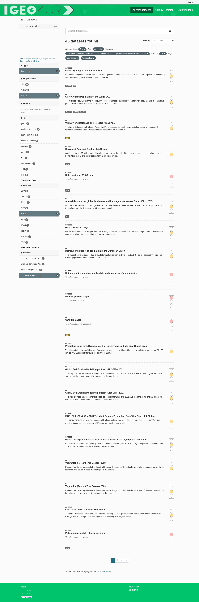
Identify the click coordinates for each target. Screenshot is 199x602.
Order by (146, 41)
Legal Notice (26, 590)
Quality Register (164, 10)
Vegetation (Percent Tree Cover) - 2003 (85, 486)
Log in (190, 2)
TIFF (67, 164)
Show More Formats (30, 247)
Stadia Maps (25, 59)
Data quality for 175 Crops (79, 175)
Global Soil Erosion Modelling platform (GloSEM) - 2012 (94, 369)
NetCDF (69, 112)
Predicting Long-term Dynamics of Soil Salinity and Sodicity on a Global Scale (106, 346)
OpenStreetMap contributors (29, 61)
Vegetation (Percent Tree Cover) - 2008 (85, 463)
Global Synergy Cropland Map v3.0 (83, 70)
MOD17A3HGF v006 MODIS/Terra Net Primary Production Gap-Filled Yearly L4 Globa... (110, 416)
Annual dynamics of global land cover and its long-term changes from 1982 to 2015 (109, 201)
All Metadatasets (142, 10)
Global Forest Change (76, 227)
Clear (55, 26)
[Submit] (170, 31)
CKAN (133, 589)
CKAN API (25, 594)
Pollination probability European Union (85, 533)
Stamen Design (37, 59)
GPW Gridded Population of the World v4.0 (87, 97)
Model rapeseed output (77, 296)
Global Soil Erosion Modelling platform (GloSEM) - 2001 (94, 393)
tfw (75, 86)
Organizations (185, 10)
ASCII (76, 112)
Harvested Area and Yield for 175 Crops (86, 149)
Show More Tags (28, 180)
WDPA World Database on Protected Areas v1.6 (90, 123)
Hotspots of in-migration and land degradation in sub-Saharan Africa (101, 273)
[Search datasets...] (116, 31)
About (23, 587)
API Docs (106, 572)
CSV (67, 138)
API (98, 572)
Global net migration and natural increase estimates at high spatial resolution (106, 439)
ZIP (67, 216)
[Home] (22, 19)
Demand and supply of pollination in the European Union (95, 251)
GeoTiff (68, 86)
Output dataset (73, 320)
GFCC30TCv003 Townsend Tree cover (85, 509)
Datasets (32, 19)
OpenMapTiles (49, 59)
